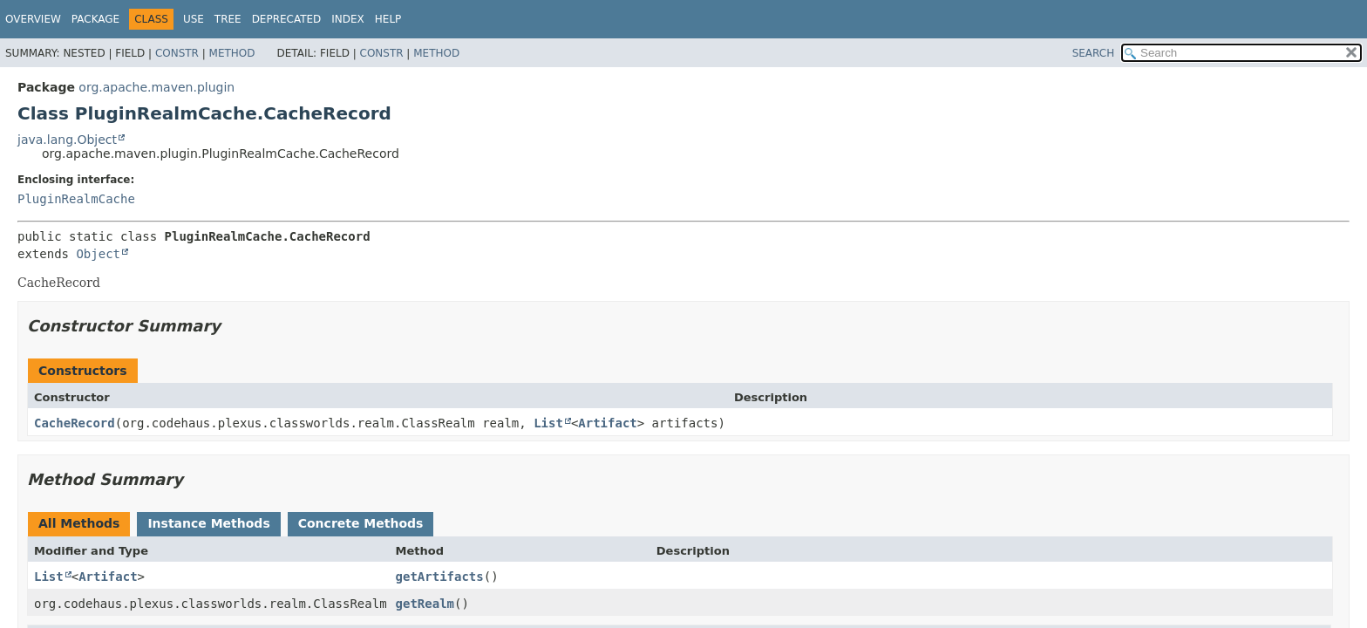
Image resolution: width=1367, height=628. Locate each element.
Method (232, 53)
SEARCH (1093, 53)
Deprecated (287, 19)
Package (95, 19)
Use (193, 19)
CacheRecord (74, 423)
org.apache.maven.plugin (156, 87)
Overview (33, 19)
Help (388, 19)
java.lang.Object (67, 140)
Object (98, 254)
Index (347, 19)
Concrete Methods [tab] (361, 523)
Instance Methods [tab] (208, 523)
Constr (177, 53)
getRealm (425, 604)
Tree (227, 19)
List (548, 423)
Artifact (607, 423)
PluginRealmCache (76, 199)
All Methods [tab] (78, 523)
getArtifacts (440, 577)
